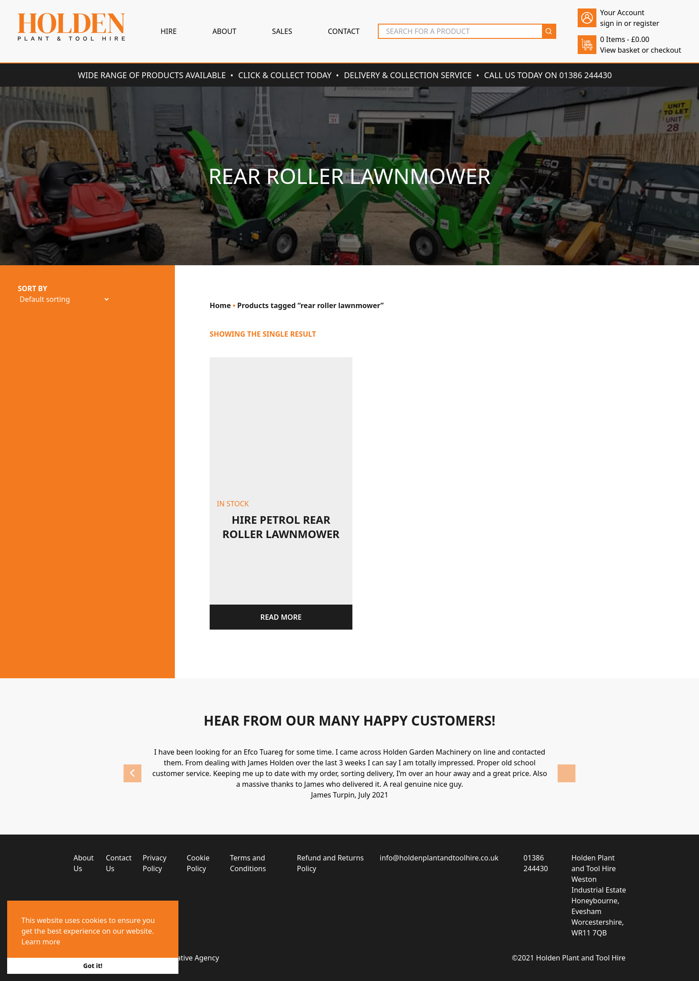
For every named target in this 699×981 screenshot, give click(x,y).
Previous (132, 773)
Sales (282, 31)
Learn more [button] (40, 942)
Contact (344, 31)
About (224, 31)
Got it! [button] (93, 965)
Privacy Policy (154, 863)
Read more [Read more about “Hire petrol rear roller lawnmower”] (281, 617)
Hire (169, 31)
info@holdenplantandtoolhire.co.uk (439, 858)
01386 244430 (536, 863)
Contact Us (119, 863)
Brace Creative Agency (182, 958)
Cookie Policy (198, 863)
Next (566, 773)
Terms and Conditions (248, 863)
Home (220, 305)
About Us (84, 863)
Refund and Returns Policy (330, 863)
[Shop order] (64, 299)
